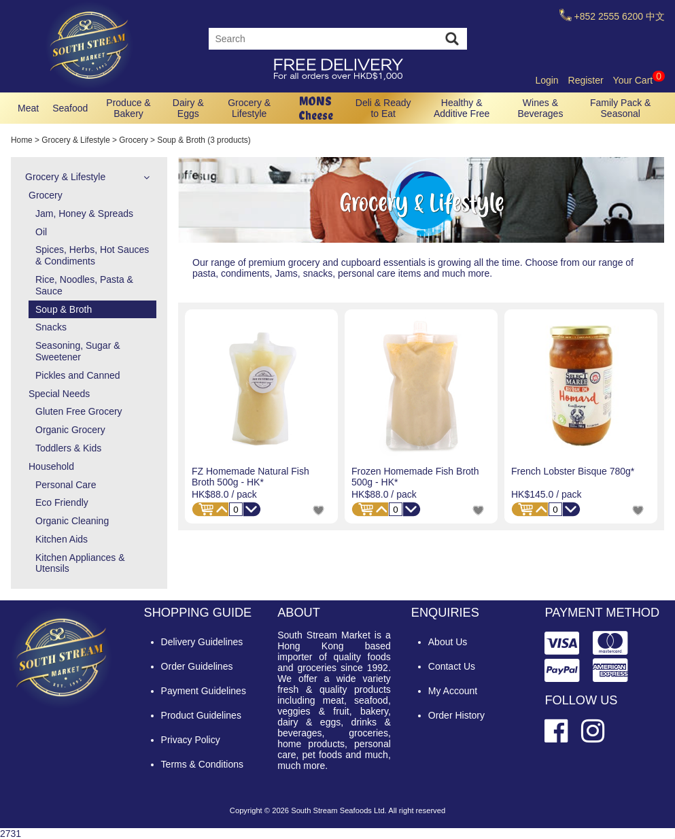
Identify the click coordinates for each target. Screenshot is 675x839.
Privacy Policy (190, 739)
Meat (28, 108)
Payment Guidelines (203, 690)
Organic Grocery (70, 429)
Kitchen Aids (61, 539)
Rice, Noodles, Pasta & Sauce (84, 285)
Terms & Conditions (202, 764)
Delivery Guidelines (202, 641)
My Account (452, 690)
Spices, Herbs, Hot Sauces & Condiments (92, 255)
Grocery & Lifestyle (249, 108)
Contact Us (451, 666)
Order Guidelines (197, 666)
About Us (448, 641)
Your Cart (639, 80)
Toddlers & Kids (68, 448)
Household (51, 466)
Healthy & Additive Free (461, 108)
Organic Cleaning (72, 520)
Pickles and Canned (77, 375)
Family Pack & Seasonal (620, 108)
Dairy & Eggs (188, 108)
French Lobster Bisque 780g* (572, 471)
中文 (655, 16)
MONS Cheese (315, 108)
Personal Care (66, 484)
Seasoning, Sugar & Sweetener (77, 351)
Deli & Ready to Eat (383, 108)
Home (22, 140)
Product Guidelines (201, 715)
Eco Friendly (61, 502)
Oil (41, 231)
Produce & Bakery (128, 108)
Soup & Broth (63, 309)
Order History (456, 715)
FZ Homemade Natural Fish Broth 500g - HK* (250, 476)
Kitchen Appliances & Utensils (80, 563)
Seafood (70, 108)
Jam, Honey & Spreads (84, 213)
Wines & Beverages (540, 108)
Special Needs (59, 393)
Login (546, 80)
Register (586, 80)
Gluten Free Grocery (78, 411)
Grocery (133, 140)
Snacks (51, 327)
